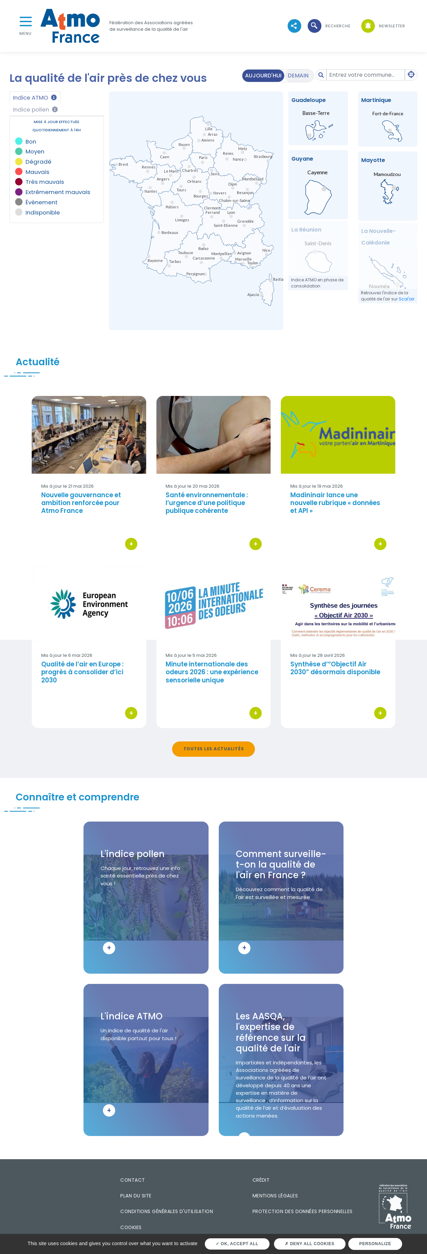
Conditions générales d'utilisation (166, 1211)
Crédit (261, 1180)
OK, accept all (237, 1243)
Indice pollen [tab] (35, 109)
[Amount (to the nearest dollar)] (365, 74)
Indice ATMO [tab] (35, 97)
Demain (298, 75)
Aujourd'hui (263, 75)
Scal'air (406, 299)
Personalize (375, 1243)
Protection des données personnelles (303, 1211)
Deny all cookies (309, 1243)
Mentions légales (275, 1195)
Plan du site (136, 1195)
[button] (328, 26)
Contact (132, 1180)
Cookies (130, 1227)
